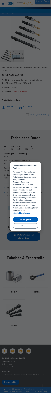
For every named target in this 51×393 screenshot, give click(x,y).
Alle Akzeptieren (25, 219)
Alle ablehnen (25, 226)
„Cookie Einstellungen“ (21, 213)
